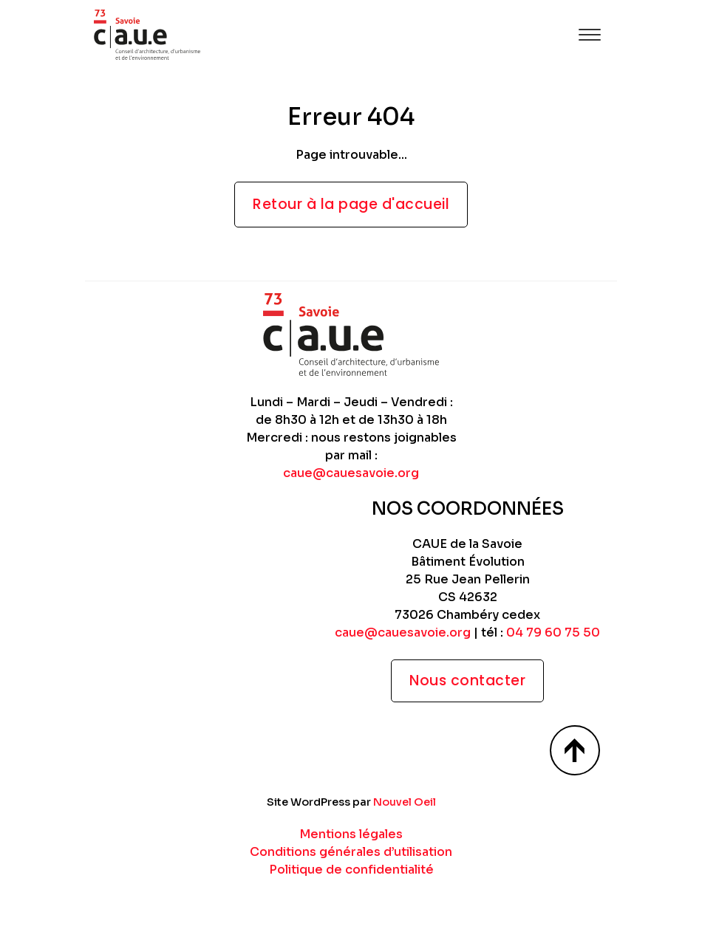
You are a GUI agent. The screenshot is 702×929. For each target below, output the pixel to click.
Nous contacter (467, 680)
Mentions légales (351, 834)
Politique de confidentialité (351, 869)
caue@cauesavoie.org (351, 473)
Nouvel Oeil (404, 802)
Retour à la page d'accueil (351, 204)
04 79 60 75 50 (553, 632)
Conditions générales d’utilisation (351, 852)
